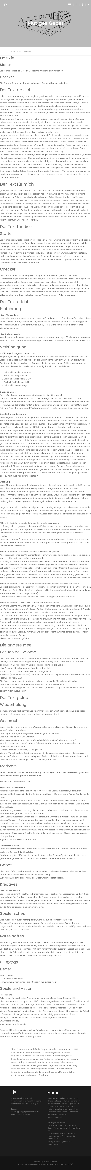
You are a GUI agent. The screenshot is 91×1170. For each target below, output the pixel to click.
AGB (51, 1164)
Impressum (22, 1164)
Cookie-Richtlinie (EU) (64, 1164)
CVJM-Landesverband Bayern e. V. (62, 1125)
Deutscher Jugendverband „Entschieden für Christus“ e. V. (61, 1136)
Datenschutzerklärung (38, 1164)
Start (13, 51)
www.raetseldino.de (9, 1020)
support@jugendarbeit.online (27, 1112)
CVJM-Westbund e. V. (57, 1133)
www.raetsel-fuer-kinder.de (13, 1024)
